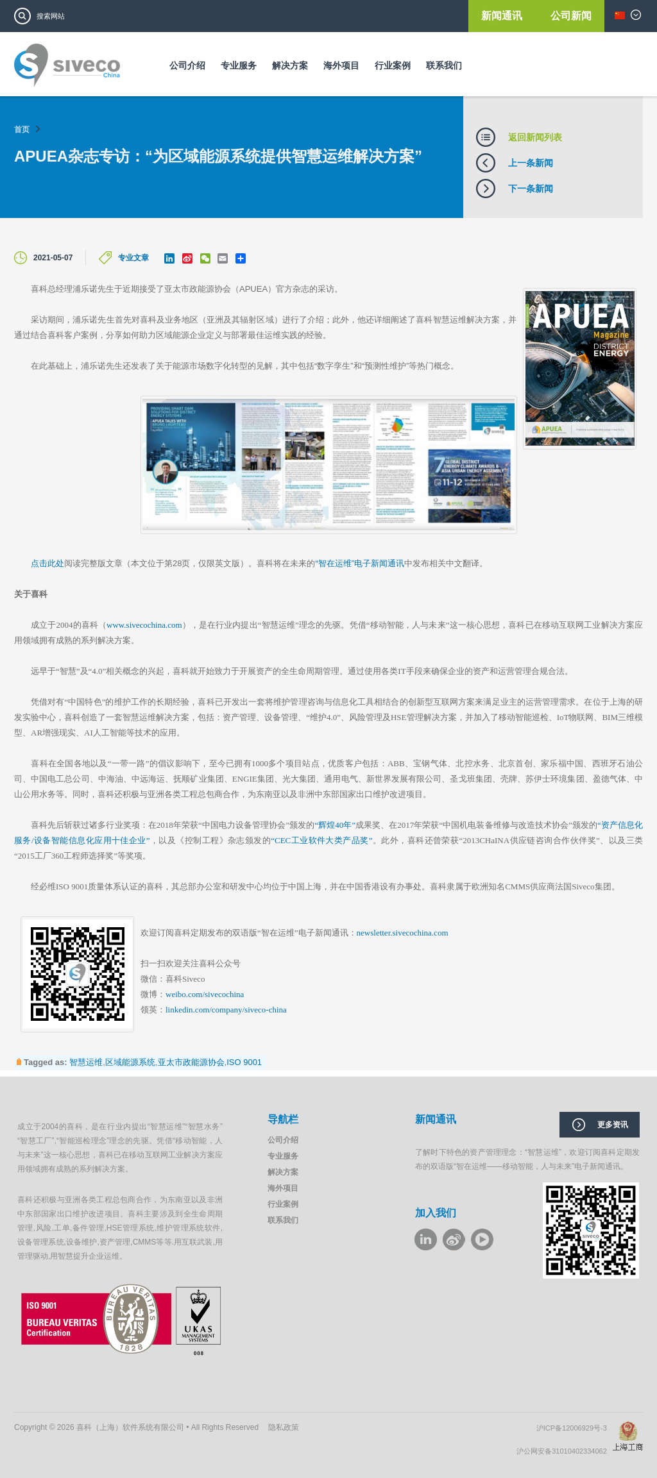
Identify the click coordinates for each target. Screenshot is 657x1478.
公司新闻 (571, 15)
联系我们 (444, 65)
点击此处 (47, 563)
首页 (22, 129)
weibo (454, 1239)
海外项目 (341, 65)
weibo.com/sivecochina (205, 994)
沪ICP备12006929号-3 (574, 1428)
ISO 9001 (244, 1062)
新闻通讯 (503, 15)
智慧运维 (86, 1062)
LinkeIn (425, 1239)
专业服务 (239, 65)
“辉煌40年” (334, 825)
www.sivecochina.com (144, 625)
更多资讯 (612, 1124)
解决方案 (290, 65)
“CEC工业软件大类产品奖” (321, 840)
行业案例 (393, 65)
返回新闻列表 (535, 137)
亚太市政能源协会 (191, 1062)
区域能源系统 (130, 1062)
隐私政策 (283, 1427)
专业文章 (133, 257)
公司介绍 (187, 65)
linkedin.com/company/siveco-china (226, 1009)
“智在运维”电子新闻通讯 (359, 563)
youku (482, 1239)
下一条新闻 (530, 188)
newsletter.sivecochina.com (402, 932)
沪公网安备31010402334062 (564, 1451)
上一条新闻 (530, 163)
